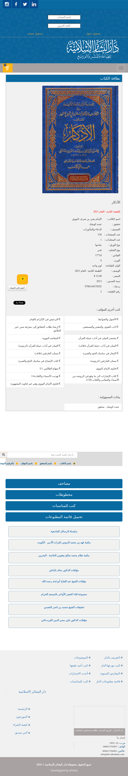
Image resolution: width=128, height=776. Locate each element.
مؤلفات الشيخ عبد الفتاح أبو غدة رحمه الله (64, 581)
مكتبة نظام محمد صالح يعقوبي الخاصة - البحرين (64, 555)
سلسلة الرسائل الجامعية (64, 531)
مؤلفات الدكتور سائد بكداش (64, 570)
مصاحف (64, 483)
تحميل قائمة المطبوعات (64, 517)
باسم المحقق (48, 463)
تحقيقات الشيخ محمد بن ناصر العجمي (64, 607)
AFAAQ (73, 770)
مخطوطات (64, 494)
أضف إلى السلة (17, 288)
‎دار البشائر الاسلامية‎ (32, 691)
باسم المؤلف (29, 463)
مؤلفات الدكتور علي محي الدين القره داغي (64, 620)
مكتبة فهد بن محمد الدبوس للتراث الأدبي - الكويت (64, 542)
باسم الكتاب (67, 463)
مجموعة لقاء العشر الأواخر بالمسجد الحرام (64, 594)
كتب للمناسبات (64, 506)
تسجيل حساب (34, 33)
